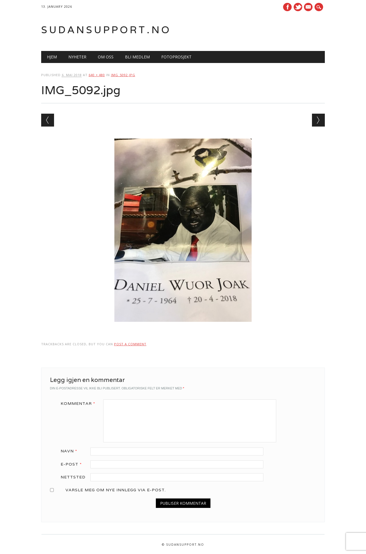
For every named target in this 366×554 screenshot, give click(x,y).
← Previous (47, 120)
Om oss (106, 57)
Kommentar (80, 403)
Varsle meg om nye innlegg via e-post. (115, 489)
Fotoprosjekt (176, 57)
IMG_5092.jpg (123, 75)
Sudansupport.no (106, 29)
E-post (73, 464)
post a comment (130, 344)
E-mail (309, 7)
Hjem (52, 57)
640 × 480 (97, 75)
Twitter (298, 7)
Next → (318, 120)
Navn (71, 451)
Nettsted (73, 477)
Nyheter (77, 57)
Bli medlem (137, 57)
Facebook (287, 7)
